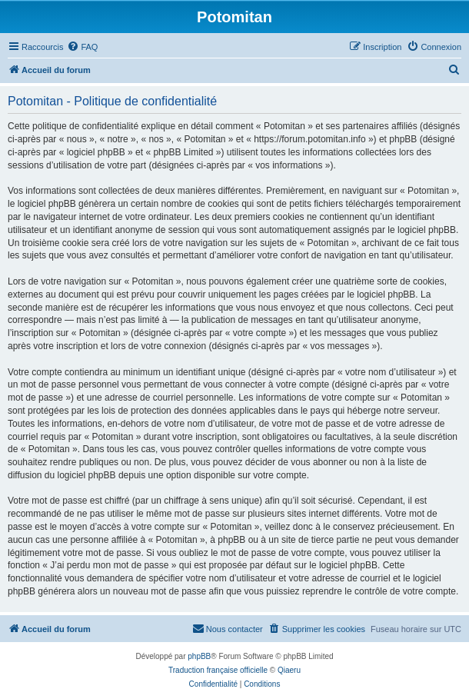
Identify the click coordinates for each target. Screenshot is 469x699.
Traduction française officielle (218, 670)
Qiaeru (289, 670)
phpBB (199, 656)
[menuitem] (82, 47)
